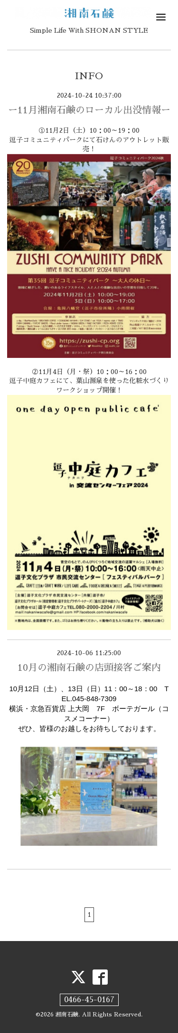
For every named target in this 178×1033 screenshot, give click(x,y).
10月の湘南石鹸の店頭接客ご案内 (89, 667)
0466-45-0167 (89, 1000)
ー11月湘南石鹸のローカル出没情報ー (89, 110)
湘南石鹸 (67, 1014)
